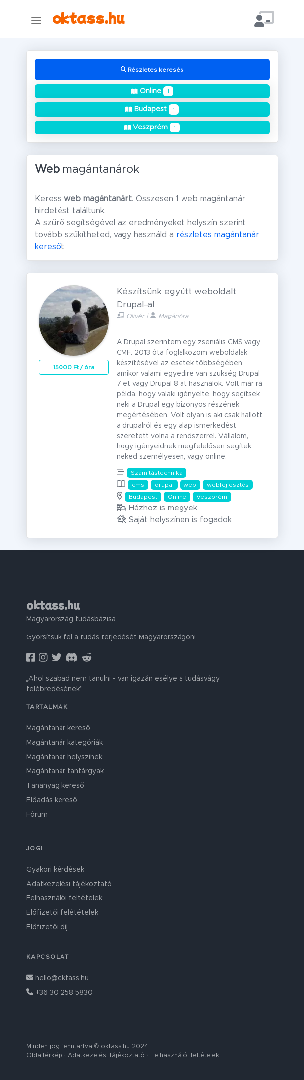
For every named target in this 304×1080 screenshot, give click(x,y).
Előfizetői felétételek (62, 912)
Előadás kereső (51, 800)
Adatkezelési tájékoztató (69, 884)
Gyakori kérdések (55, 869)
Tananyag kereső (55, 785)
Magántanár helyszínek (64, 757)
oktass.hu (88, 17)
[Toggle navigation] (36, 20)
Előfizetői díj (47, 927)
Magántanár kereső (58, 728)
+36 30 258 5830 (59, 992)
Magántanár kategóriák (64, 742)
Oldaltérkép (44, 1055)
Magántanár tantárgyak (65, 771)
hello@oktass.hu (57, 978)
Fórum (37, 814)
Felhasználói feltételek (64, 898)
